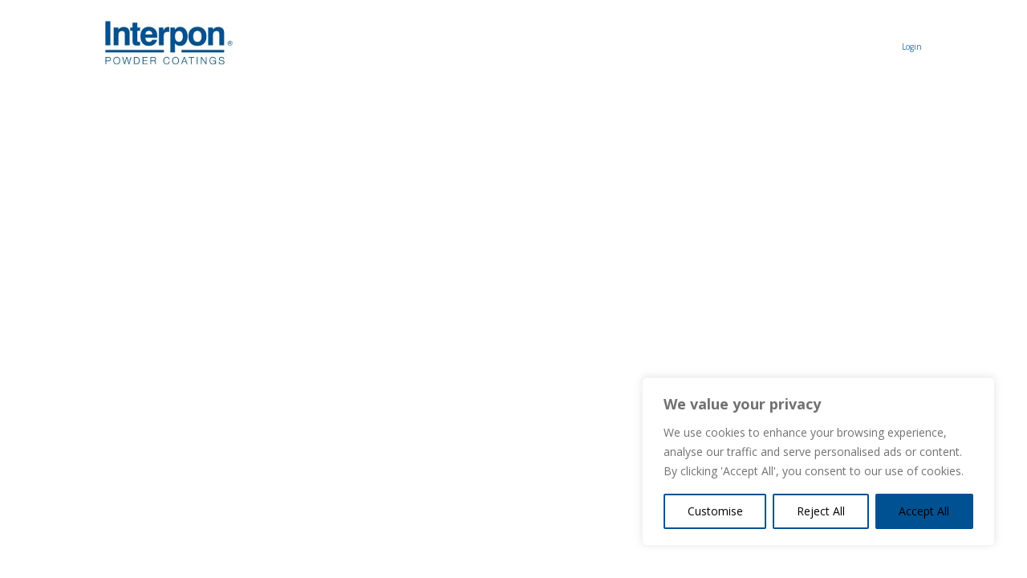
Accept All (924, 511)
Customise (715, 511)
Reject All (821, 511)
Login (912, 46)
